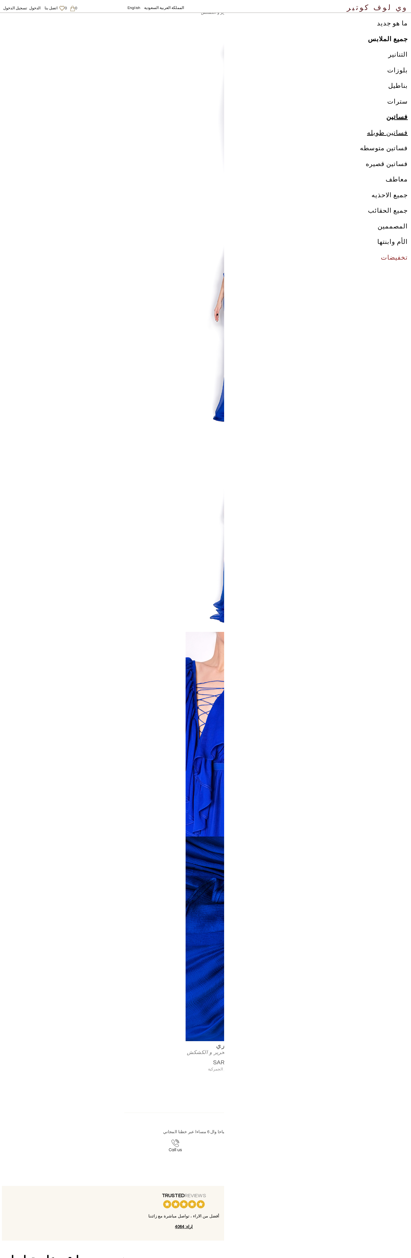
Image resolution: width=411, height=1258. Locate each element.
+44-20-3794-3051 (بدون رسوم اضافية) (168, 1142)
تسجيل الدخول (15, 8)
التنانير (398, 63)
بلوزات (397, 78)
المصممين (393, 234)
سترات (397, 109)
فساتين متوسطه (384, 156)
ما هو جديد (392, 31)
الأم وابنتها (392, 250)
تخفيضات (394, 266)
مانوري (121, 21)
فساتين (397, 125)
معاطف (397, 187)
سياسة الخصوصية (274, 1205)
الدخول (35, 8)
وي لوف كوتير (377, 7)
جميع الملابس (388, 47)
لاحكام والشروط (273, 1211)
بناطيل (398, 94)
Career (266, 1218)
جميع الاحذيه (390, 203)
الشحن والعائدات (274, 1199)
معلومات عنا (269, 1192)
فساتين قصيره (387, 172)
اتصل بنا (51, 8)
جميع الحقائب (388, 219)
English (133, 8)
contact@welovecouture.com (278, 1142)
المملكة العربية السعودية (164, 8)
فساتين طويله (387, 141)
